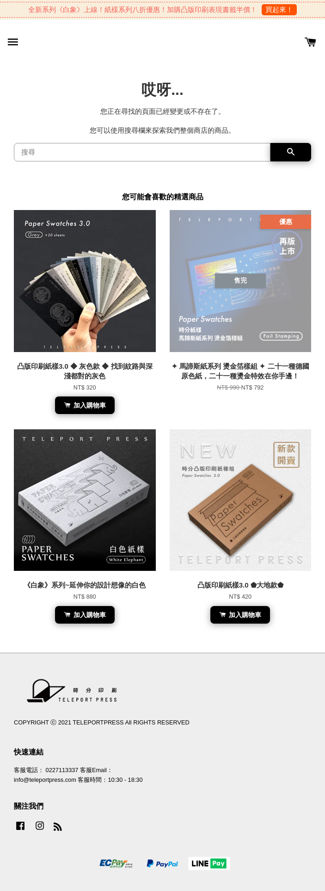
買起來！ (279, 9)
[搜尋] (142, 152)
